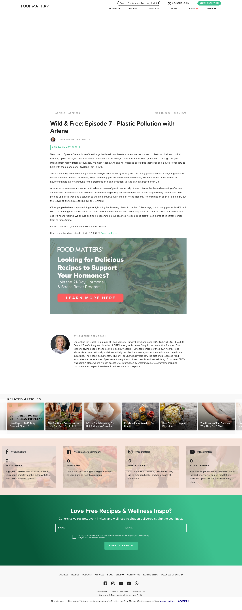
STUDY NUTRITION (209, 3)
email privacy (144, 535)
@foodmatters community (87, 452)
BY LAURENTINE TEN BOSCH (90, 336)
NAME (61, 528)
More (210, 8)
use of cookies (167, 601)
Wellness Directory (172, 575)
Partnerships (150, 575)
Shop (193, 8)
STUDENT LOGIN (178, 3)
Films (174, 8)
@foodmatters (18, 452)
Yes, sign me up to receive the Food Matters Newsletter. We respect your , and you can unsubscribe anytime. (114, 536)
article (60, 113)
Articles (99, 575)
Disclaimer (102, 592)
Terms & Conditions (119, 592)
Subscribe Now (121, 545)
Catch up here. (109, 233)
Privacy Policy (138, 592)
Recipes (133, 8)
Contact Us (133, 575)
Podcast (154, 8)
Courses (113, 8)
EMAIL (129, 528)
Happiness (73, 113)
